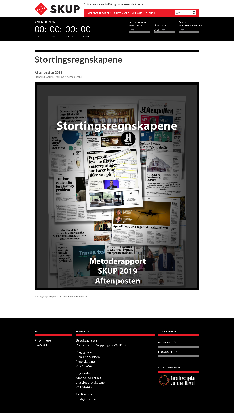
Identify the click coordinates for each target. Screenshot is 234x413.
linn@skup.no (85, 361)
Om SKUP (137, 13)
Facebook (164, 342)
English (150, 13)
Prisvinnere (121, 13)
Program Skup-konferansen (138, 24)
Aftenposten (44, 72)
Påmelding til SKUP (162, 27)
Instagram (165, 352)
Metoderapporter (99, 13)
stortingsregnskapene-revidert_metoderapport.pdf (61, 296)
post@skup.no (86, 399)
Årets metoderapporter (189, 24)
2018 (58, 72)
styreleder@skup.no (90, 382)
